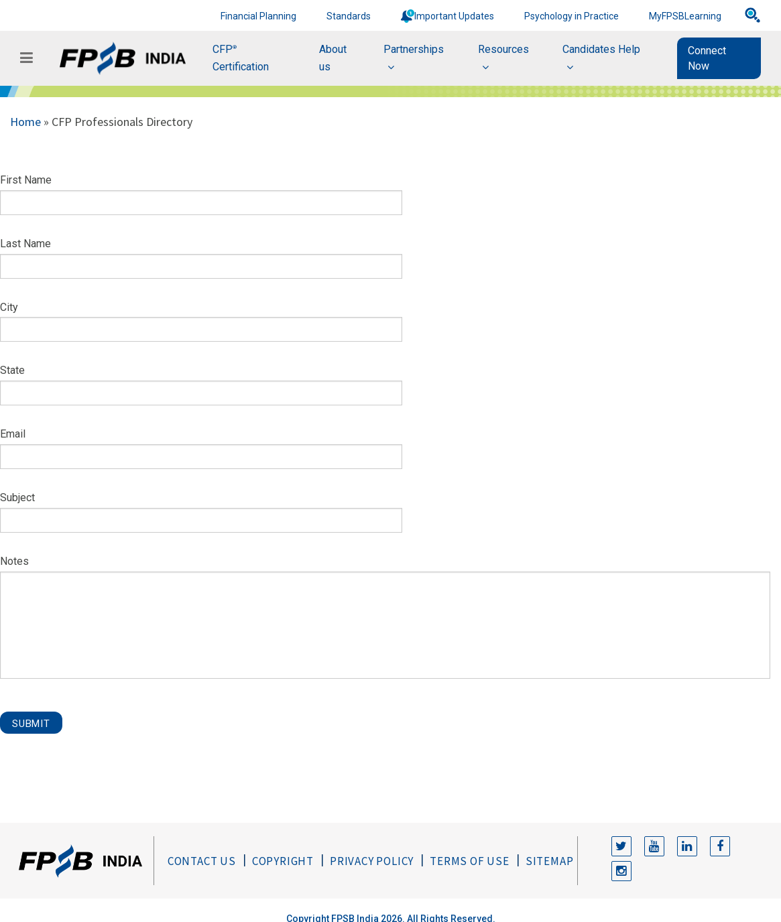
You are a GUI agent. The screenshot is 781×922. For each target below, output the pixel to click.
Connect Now (707, 58)
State (12, 370)
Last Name (25, 243)
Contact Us (202, 861)
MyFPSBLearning (685, 16)
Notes (14, 561)
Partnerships (413, 49)
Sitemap (550, 861)
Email (12, 433)
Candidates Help (601, 49)
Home (25, 121)
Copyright (283, 861)
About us (333, 58)
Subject (17, 497)
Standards (348, 16)
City (9, 307)
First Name (26, 180)
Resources (503, 49)
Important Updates (454, 16)
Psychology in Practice (571, 16)
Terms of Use (469, 861)
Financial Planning (258, 16)
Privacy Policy (372, 861)
